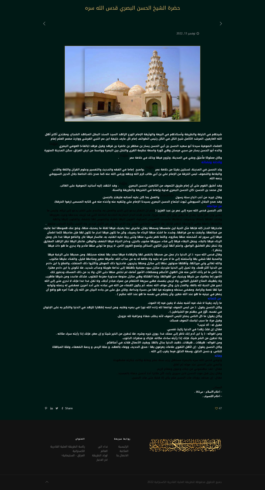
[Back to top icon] (46, 481)
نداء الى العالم (103, 449)
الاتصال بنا (122, 455)
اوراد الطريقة (100, 455)
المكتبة (124, 451)
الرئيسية (123, 446)
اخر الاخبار (102, 459)
